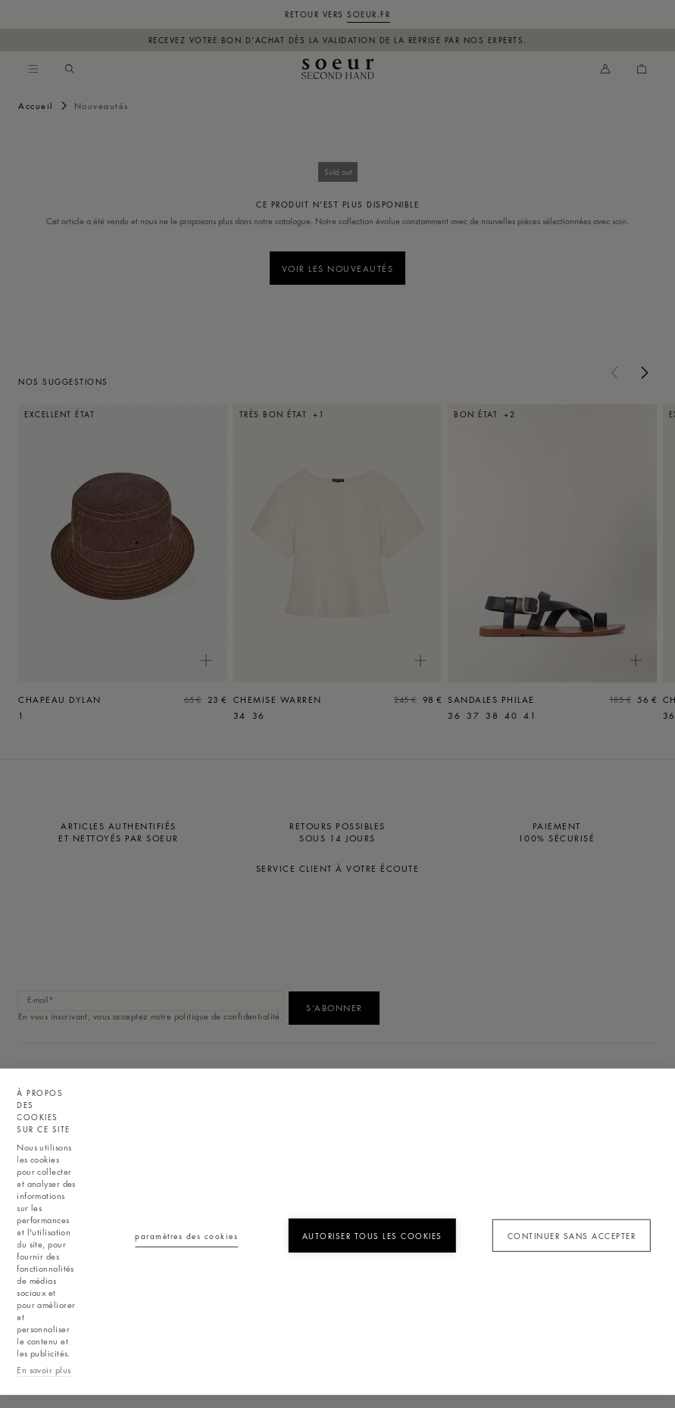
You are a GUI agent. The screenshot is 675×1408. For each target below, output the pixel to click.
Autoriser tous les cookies (372, 1235)
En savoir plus (43, 1369)
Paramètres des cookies (186, 1235)
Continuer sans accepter (572, 1235)
